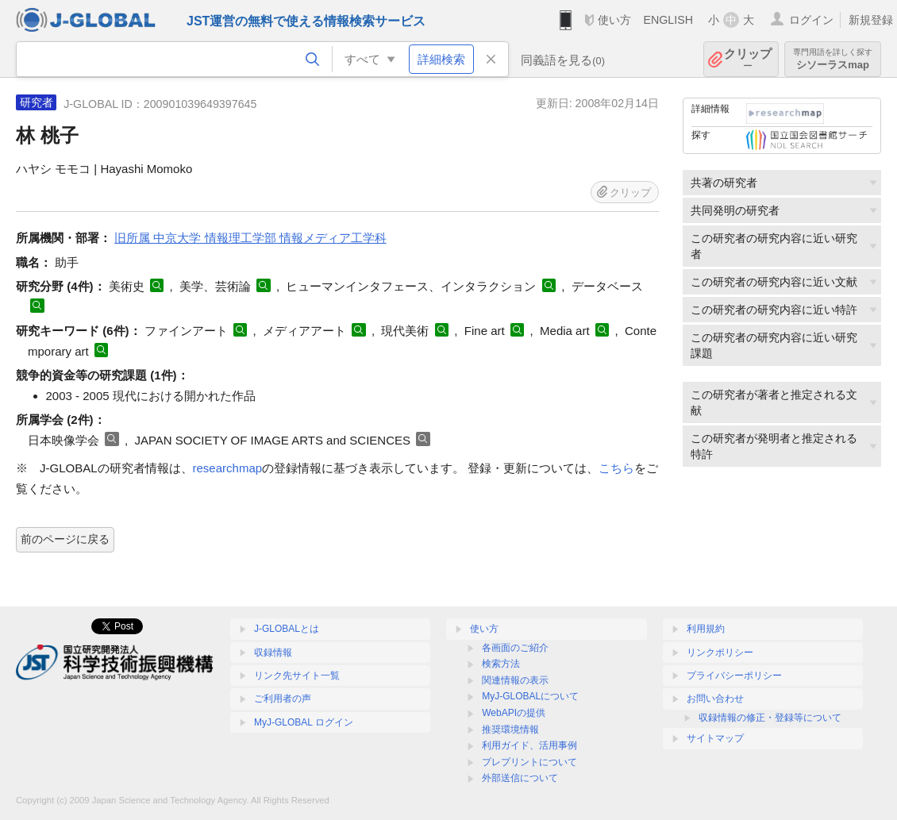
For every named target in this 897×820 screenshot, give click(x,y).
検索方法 (501, 663)
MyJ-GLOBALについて (530, 696)
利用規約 (706, 628)
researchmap (228, 468)
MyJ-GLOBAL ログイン (303, 722)
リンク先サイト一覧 (297, 675)
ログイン (811, 19)
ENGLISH (668, 19)
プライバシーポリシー (734, 675)
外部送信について (520, 777)
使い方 (614, 19)
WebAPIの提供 (513, 712)
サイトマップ (715, 738)
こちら (616, 468)
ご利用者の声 (282, 698)
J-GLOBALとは (286, 628)
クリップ (748, 59)
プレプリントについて (529, 762)
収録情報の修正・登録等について (770, 717)
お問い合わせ (715, 698)
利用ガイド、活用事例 (529, 745)
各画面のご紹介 (515, 647)
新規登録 (871, 19)
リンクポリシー (720, 652)
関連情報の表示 (515, 680)
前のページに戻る (65, 539)
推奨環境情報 (510, 729)
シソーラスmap (832, 59)
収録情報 (273, 652)
